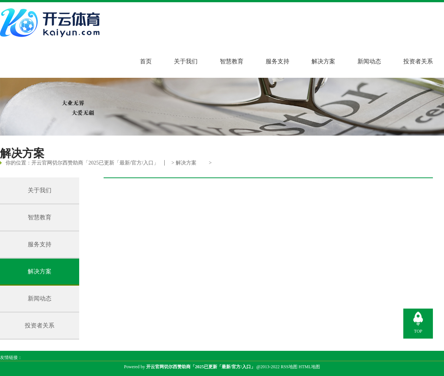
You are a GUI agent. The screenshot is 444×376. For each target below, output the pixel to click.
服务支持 (277, 61)
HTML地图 (309, 366)
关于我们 (186, 61)
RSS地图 (289, 366)
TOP (418, 331)
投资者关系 (418, 61)
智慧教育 (231, 61)
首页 (146, 61)
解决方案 (323, 61)
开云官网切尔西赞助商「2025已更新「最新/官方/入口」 (95, 163)
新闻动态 (369, 61)
